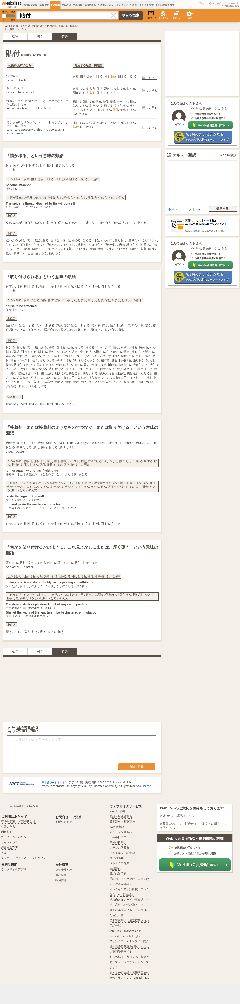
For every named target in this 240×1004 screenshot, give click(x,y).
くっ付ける (91, 360)
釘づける (129, 369)
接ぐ (105, 325)
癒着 (122, 244)
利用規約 (6, 832)
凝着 (144, 249)
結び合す (111, 330)
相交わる (144, 223)
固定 (87, 364)
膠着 (101, 249)
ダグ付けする (15, 386)
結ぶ (38, 240)
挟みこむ (75, 373)
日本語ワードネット (53, 782)
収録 (116, 356)
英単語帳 (77, 4)
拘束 (127, 382)
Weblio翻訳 (228, 155)
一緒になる (90, 223)
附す (16, 404)
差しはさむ (131, 377)
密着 (93, 249)
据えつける (39, 369)
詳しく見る (149, 78)
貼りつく (41, 253)
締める (76, 240)
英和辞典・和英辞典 (31, 25)
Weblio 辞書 (11, 25)
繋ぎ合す (97, 330)
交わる (10, 223)
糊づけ (77, 360)
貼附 (35, 360)
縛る (22, 240)
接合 (53, 223)
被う (35, 632)
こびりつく (149, 240)
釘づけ (117, 369)
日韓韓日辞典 (118, 842)
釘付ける (143, 369)
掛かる (83, 351)
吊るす (106, 356)
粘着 (27, 249)
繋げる (68, 325)
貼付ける (125, 360)
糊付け (125, 356)
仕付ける (67, 356)
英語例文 (44, 4)
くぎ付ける (103, 369)
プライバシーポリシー (15, 837)
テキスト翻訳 (184, 155)
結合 (38, 223)
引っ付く (107, 240)
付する (33, 404)
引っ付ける (86, 369)
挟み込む (133, 373)
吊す (19, 356)
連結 (19, 223)
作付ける (71, 369)
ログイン (177, 17)
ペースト (24, 360)
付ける (65, 240)
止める (14, 369)
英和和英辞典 (30, 4)
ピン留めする (39, 364)
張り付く (121, 240)
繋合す (14, 330)
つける (47, 356)
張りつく (19, 253)
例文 (40, 36)
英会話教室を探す (164, 4)
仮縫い (96, 356)
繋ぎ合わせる (45, 325)
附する (59, 404)
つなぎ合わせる (31, 330)
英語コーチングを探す (142, 4)
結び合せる (13, 325)
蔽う (43, 632)
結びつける (146, 382)
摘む (37, 373)
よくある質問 (210, 823)
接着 (9, 364)
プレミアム (163, 17)
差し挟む (64, 377)
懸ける (36, 356)
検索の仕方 (8, 827)
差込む (48, 382)
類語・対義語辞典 (121, 816)
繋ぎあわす (68, 330)
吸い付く (111, 244)
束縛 (124, 347)
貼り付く (134, 240)
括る (46, 240)
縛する (42, 351)
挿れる (59, 382)
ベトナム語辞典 (119, 863)
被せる (51, 632)
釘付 (13, 373)
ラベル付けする (36, 386)
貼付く (134, 249)
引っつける (74, 364)
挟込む (106, 382)
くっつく (16, 249)
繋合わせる (82, 325)
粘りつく (55, 253)
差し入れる (79, 377)
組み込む (147, 373)
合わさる (75, 223)
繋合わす (84, 330)
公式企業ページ (65, 870)
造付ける (125, 364)
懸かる (10, 356)
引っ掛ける (97, 351)
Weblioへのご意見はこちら (177, 815)
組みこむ (61, 373)
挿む (76, 382)
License (116, 782)
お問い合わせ (63, 822)
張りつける (63, 360)
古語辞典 (115, 868)
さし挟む (146, 377)
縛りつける (56, 351)
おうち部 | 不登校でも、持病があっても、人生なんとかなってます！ (129, 962)
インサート (18, 382)
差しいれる (48, 377)
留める (87, 240)
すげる (25, 369)
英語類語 (55, 4)
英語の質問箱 (118, 874)
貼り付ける (21, 364)
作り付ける (57, 364)
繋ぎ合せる (135, 325)
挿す (68, 382)
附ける (112, 364)
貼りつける (47, 360)
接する (96, 325)
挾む (119, 377)
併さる (62, 223)
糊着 (13, 360)
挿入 (84, 382)
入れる (117, 382)
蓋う (27, 632)
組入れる (22, 377)
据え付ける (140, 364)
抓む (29, 373)
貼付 (153, 360)
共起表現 (66, 4)
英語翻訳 (102, 4)
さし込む (95, 382)
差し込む (47, 373)
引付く (10, 244)
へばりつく (50, 249)
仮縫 (56, 356)
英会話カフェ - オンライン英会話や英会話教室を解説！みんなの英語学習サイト (129, 946)
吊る (27, 356)
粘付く (36, 249)
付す (43, 404)
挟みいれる (90, 373)
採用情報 (61, 880)
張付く (109, 249)
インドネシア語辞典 (122, 853)
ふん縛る (71, 351)
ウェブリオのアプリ (13, 869)
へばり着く (67, 249)
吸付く (152, 249)
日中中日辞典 (118, 837)
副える (79, 523)
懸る (126, 351)
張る (148, 356)
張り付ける (140, 360)
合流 (46, 223)
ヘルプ (5, 853)
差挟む (34, 377)
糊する (105, 360)
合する (131, 223)
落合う (28, 223)
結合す (114, 325)
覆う (9, 632)
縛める (143, 347)
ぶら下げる (82, 356)
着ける (54, 240)
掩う (61, 632)
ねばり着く (24, 244)
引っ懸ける (146, 351)
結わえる (12, 240)
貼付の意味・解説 (54, 25)
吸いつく (53, 244)
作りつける (99, 364)
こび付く (82, 249)
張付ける (137, 356)
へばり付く (96, 244)
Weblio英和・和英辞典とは (18, 821)
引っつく (39, 244)
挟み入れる (106, 373)
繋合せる (29, 325)
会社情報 (61, 875)
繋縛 (16, 351)
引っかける (114, 351)
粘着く (82, 244)
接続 (122, 330)
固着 (30, 253)
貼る (114, 360)
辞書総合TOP (9, 847)
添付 (24, 404)
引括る (133, 347)
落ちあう (119, 223)
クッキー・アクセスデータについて (23, 858)
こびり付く (68, 244)
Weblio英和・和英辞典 (24, 806)
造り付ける (56, 369)
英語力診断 (90, 4)
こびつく (122, 249)
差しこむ (108, 377)
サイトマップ (9, 842)
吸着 (9, 253)
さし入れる (34, 382)
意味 (15, 36)
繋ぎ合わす (51, 330)
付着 (96, 240)
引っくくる (28, 351)
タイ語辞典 (117, 858)
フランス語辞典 (119, 848)
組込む (120, 373)
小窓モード (151, 14)
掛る (134, 351)
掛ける (60, 347)
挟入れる (94, 377)
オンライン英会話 (118, 4)
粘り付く (132, 244)
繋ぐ (30, 240)
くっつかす (103, 347)
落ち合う (105, 223)
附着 (143, 244)
